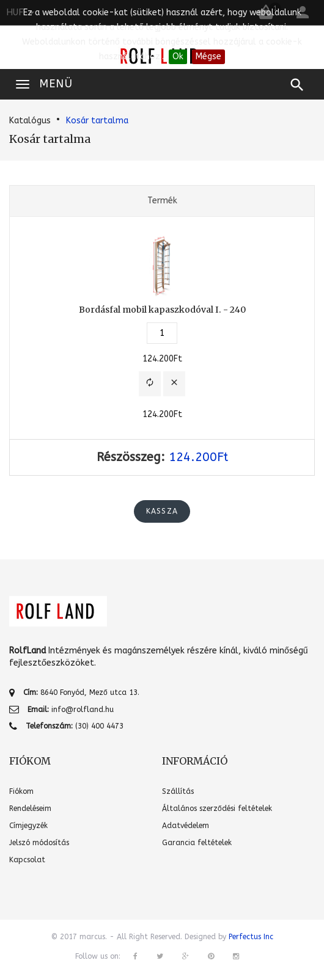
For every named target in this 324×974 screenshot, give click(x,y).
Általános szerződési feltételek (217, 808)
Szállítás (178, 791)
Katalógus (30, 120)
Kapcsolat (27, 860)
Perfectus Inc (251, 936)
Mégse (208, 56)
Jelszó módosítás (39, 842)
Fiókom (21, 791)
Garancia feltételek (197, 842)
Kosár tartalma (97, 120)
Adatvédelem (185, 825)
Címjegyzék (28, 825)
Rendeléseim (30, 808)
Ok (177, 56)
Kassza (162, 511)
